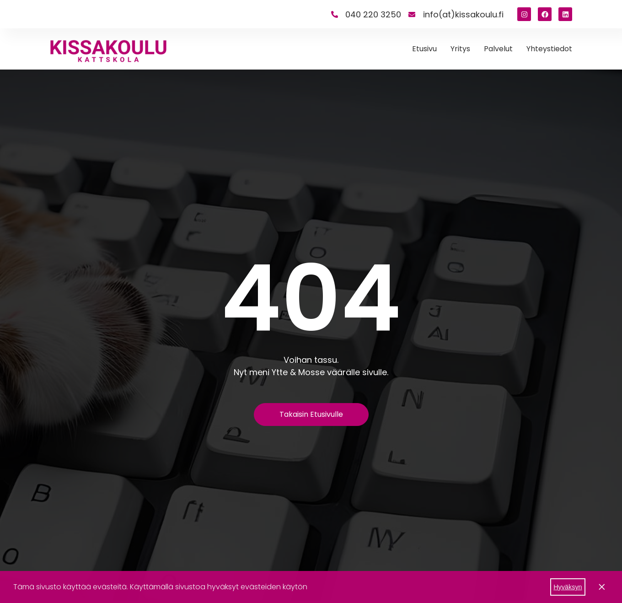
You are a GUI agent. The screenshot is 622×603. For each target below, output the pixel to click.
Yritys (460, 48)
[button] (310, 588)
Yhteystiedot (549, 48)
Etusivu (424, 48)
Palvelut (498, 48)
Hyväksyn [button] (567, 587)
